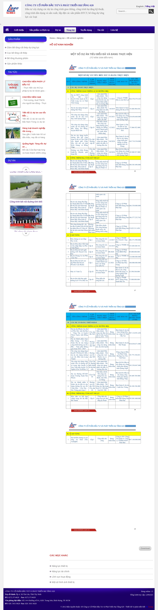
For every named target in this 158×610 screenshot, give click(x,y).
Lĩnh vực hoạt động (61, 577)
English (140, 6)
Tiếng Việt (150, 6)
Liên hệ (114, 30)
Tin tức (100, 30)
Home (52, 38)
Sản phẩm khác (14, 63)
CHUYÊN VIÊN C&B (31, 97)
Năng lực (71, 30)
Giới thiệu (19, 30)
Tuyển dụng (86, 30)
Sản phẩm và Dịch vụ (39, 30)
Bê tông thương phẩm (17, 58)
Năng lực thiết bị (60, 566)
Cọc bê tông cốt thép (17, 53)
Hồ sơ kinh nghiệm (75, 38)
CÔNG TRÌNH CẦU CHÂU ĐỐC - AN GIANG (26, 178)
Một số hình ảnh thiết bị (63, 582)
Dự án (58, 30)
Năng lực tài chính (60, 571)
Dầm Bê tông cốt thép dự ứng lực (23, 47)
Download (145, 548)
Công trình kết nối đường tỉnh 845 (26, 208)
